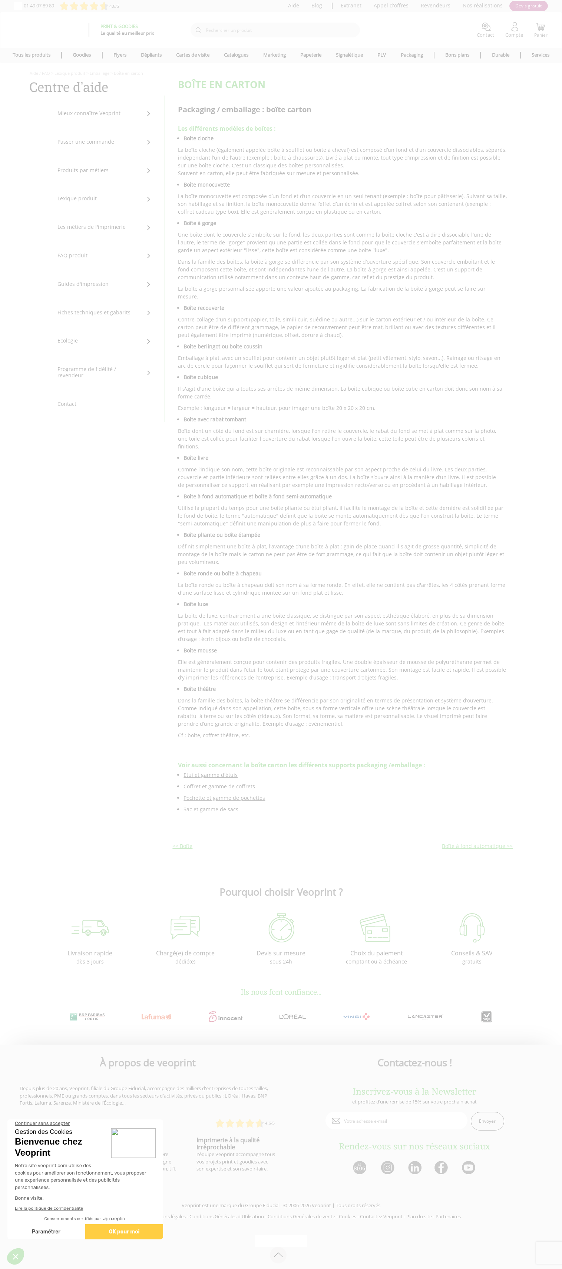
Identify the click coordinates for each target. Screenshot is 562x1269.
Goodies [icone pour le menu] (82, 54)
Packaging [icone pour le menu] (412, 54)
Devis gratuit (528, 6)
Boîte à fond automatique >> (477, 845)
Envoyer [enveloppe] (487, 1121)
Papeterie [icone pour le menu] (310, 54)
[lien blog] (359, 1168)
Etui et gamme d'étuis (211, 774)
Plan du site (419, 1216)
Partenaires (448, 1216)
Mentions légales (167, 1216)
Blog (316, 5)
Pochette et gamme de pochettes (224, 797)
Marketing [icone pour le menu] (274, 54)
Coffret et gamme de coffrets (220, 786)
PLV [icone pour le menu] (381, 54)
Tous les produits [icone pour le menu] (31, 54)
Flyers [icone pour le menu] (119, 54)
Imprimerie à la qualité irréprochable (227, 1143)
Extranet (351, 5)
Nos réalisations (483, 5)
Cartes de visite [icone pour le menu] (192, 54)
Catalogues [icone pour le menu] (236, 54)
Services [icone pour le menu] (540, 54)
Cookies (347, 1216)
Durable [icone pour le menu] (500, 54)
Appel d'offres (391, 5)
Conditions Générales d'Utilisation (226, 1216)
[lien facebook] (442, 1168)
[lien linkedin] (415, 1168)
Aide (293, 5)
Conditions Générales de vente (301, 1216)
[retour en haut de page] (278, 1255)
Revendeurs (435, 5)
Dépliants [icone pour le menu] (151, 54)
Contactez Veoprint (381, 1216)
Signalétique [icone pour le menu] (349, 54)
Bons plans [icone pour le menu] (457, 54)
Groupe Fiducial (262, 1205)
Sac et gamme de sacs (211, 809)
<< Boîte (182, 845)
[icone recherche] (198, 30)
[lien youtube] (469, 1168)
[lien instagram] (387, 1168)
